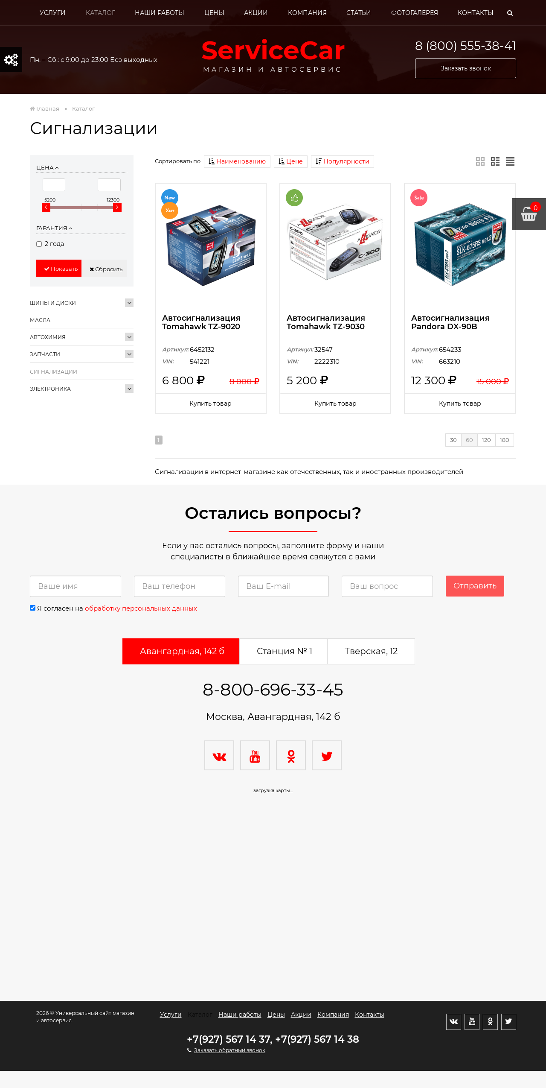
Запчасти (45, 354)
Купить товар (210, 403)
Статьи (358, 13)
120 (486, 439)
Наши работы (159, 13)
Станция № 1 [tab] (284, 651)
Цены (214, 13)
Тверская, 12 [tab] (371, 651)
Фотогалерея (414, 13)
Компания (307, 13)
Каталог (100, 13)
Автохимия (48, 337)
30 (453, 439)
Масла (40, 320)
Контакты (476, 13)
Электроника (50, 389)
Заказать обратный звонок (229, 1050)
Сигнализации (53, 372)
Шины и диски (53, 303)
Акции (256, 13)
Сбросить (106, 269)
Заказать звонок (466, 68)
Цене (291, 161)
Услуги (53, 13)
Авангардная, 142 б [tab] (182, 651)
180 (504, 439)
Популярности (342, 161)
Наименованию (237, 161)
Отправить (475, 586)
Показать (61, 268)
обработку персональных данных (141, 608)
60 (469, 439)
